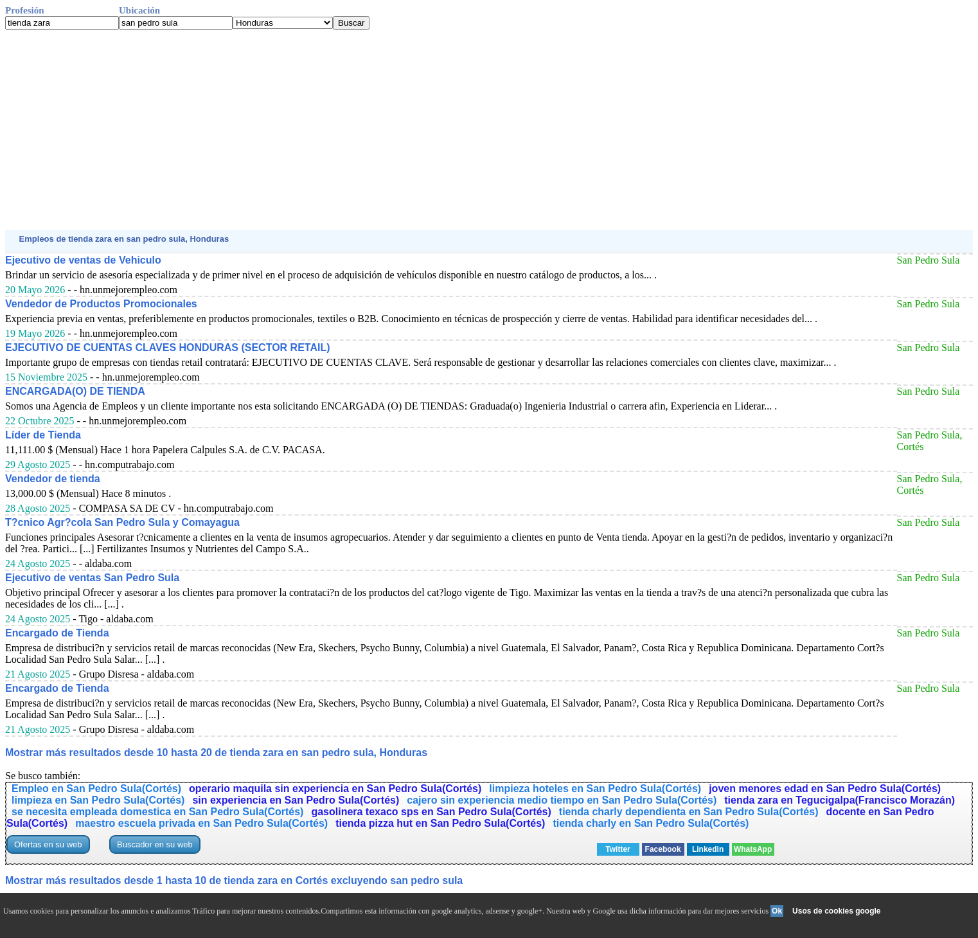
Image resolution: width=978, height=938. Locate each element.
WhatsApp (753, 849)
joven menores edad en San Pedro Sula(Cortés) (825, 788)
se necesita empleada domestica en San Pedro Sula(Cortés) (157, 811)
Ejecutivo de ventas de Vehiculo (83, 260)
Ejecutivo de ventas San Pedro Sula (92, 577)
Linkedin (708, 849)
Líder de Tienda (43, 434)
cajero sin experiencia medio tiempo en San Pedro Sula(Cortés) (561, 800)
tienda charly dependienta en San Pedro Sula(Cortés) (689, 811)
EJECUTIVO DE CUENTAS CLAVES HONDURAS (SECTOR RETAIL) (167, 347)
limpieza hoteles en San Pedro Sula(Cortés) (595, 788)
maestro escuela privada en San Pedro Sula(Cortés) (201, 823)
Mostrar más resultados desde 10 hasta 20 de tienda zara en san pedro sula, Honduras (216, 752)
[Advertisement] (390, 130)
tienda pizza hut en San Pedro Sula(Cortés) (440, 823)
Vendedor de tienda (52, 478)
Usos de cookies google (836, 910)
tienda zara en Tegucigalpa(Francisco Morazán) (839, 800)
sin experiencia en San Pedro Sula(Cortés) (295, 800)
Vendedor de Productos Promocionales (101, 303)
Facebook (663, 849)
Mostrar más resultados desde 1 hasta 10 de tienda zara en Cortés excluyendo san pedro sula (234, 880)
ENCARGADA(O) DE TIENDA (75, 391)
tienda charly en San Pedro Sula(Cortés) (651, 823)
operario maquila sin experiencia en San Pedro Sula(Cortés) (335, 788)
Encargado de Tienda (57, 632)
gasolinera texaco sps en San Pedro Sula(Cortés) (431, 811)
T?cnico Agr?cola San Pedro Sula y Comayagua (122, 522)
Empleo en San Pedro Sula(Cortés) (96, 788)
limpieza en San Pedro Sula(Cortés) (98, 800)
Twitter (617, 849)
